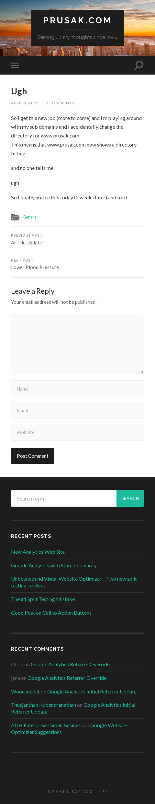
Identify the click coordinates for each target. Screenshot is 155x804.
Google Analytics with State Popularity (54, 565)
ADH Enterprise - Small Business (47, 725)
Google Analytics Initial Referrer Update (92, 691)
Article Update (77, 239)
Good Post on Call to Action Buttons (51, 612)
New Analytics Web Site (38, 552)
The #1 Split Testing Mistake (43, 599)
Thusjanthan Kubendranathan (43, 705)
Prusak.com (77, 20)
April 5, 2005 (25, 102)
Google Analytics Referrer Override (70, 664)
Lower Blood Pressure (77, 264)
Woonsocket (25, 691)
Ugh (19, 91)
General (30, 216)
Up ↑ (102, 791)
